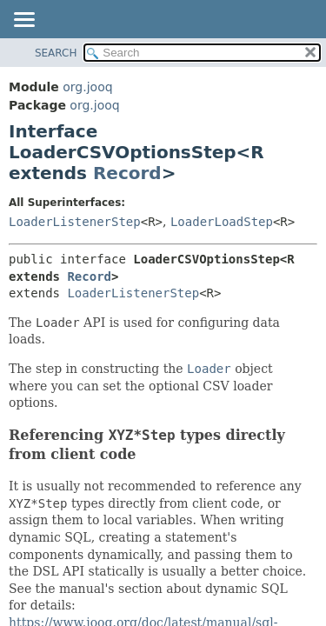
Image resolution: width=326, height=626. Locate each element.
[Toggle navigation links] (23, 21)
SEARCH (56, 53)
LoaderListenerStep (75, 222)
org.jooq (87, 87)
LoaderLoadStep (221, 222)
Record (127, 173)
